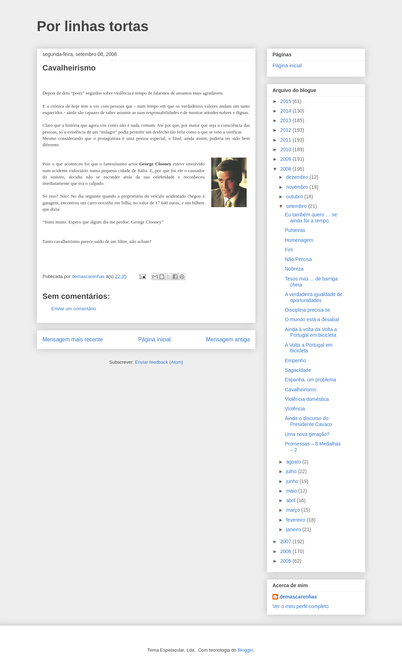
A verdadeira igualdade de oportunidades (314, 297)
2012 (286, 130)
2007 (286, 541)
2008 (286, 169)
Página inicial (154, 339)
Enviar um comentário (73, 308)
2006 (286, 551)
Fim (289, 249)
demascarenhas (298, 597)
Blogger (245, 650)
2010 (286, 149)
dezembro (297, 177)
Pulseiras (295, 230)
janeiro (294, 529)
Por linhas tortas (93, 26)
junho (292, 481)
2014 (286, 111)
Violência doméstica (307, 399)
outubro (295, 196)
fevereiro (296, 520)
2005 (286, 561)
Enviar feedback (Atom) (159, 362)
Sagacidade (298, 370)
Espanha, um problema (310, 379)
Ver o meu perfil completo (300, 606)
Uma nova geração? (307, 434)
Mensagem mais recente (72, 339)
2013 (286, 120)
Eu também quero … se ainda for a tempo (311, 217)
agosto (294, 462)
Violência (295, 409)
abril (291, 500)
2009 (286, 159)
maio (292, 491)
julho (292, 471)
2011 (286, 140)
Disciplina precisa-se (307, 310)
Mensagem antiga (228, 339)
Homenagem (299, 240)
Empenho (295, 360)
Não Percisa (298, 259)
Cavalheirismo (300, 389)
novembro (297, 187)
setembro (297, 206)
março (293, 510)
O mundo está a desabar (312, 319)
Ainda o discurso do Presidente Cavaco (308, 421)
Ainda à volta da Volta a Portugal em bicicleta (311, 332)
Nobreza (294, 269)
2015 (286, 101)
